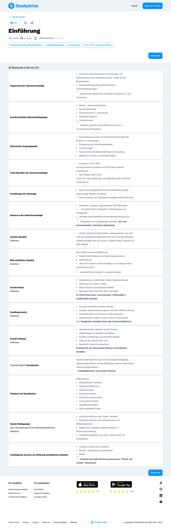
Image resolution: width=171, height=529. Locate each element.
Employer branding (41, 493)
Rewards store (14, 493)
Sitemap (73, 522)
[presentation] (77, 93)
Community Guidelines (17, 497)
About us (46, 522)
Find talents (39, 489)
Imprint (36, 522)
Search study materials (17, 489)
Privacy (26, 522)
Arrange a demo (40, 497)
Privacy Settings (60, 522)
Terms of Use (13, 522)
